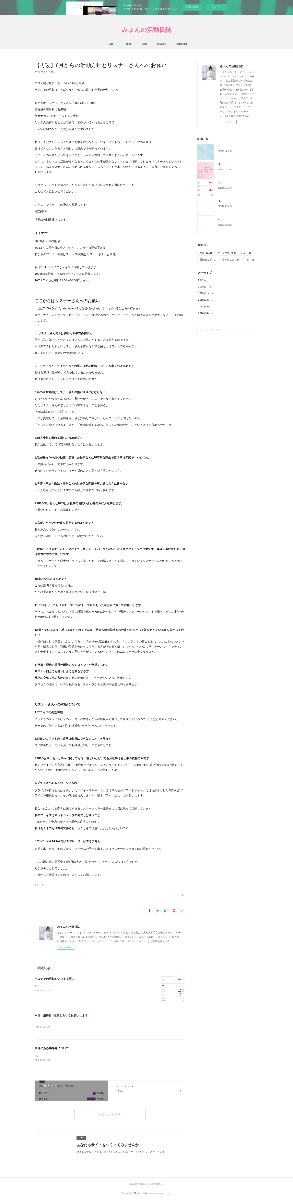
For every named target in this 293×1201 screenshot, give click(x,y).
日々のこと (231, 259)
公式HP (110, 43)
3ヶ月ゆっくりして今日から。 (234, 146)
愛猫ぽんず (208, 259)
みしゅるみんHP (109, 1115)
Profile (128, 43)
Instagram (181, 43)
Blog (144, 43)
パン (246, 252)
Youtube (161, 43)
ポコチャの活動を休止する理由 (54, 978)
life (250, 259)
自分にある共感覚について (52, 1048)
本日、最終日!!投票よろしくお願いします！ (63, 1015)
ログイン (216, 7)
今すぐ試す (192, 7)
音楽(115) (39, 885)
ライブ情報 (227, 252)
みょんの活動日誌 (146, 30)
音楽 (206, 252)
